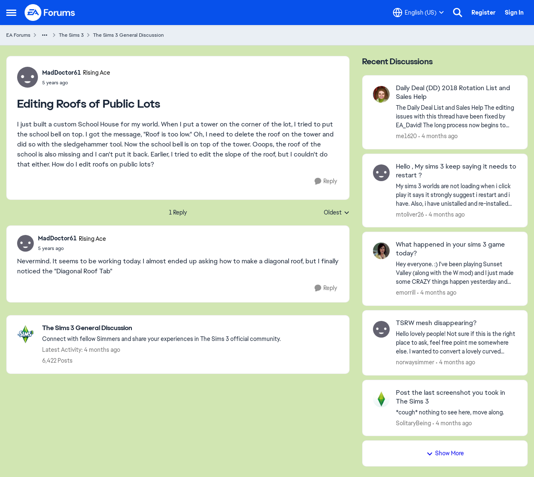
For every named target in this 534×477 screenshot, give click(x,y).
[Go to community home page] (50, 12)
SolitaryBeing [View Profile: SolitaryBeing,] (413, 423)
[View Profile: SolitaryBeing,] (381, 399)
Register (483, 12)
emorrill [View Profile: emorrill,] (406, 292)
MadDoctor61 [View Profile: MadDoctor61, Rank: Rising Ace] (61, 72)
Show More (445, 453)
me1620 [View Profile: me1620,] (406, 136)
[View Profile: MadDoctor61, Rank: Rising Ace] (27, 77)
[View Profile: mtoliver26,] (381, 172)
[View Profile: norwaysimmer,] (381, 329)
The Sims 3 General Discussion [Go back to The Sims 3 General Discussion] (128, 35)
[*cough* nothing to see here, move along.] (456, 412)
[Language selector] (418, 12)
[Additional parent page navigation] (45, 35)
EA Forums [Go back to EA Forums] (18, 35)
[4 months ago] (438, 136)
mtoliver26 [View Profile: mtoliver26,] (410, 214)
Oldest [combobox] (337, 213)
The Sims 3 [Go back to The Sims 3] (71, 35)
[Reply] (326, 181)
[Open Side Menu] (11, 12)
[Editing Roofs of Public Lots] (72, 248)
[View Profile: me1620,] (381, 94)
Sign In (514, 12)
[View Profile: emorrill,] (381, 250)
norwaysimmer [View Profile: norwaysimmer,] (415, 362)
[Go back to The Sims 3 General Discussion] (161, 328)
